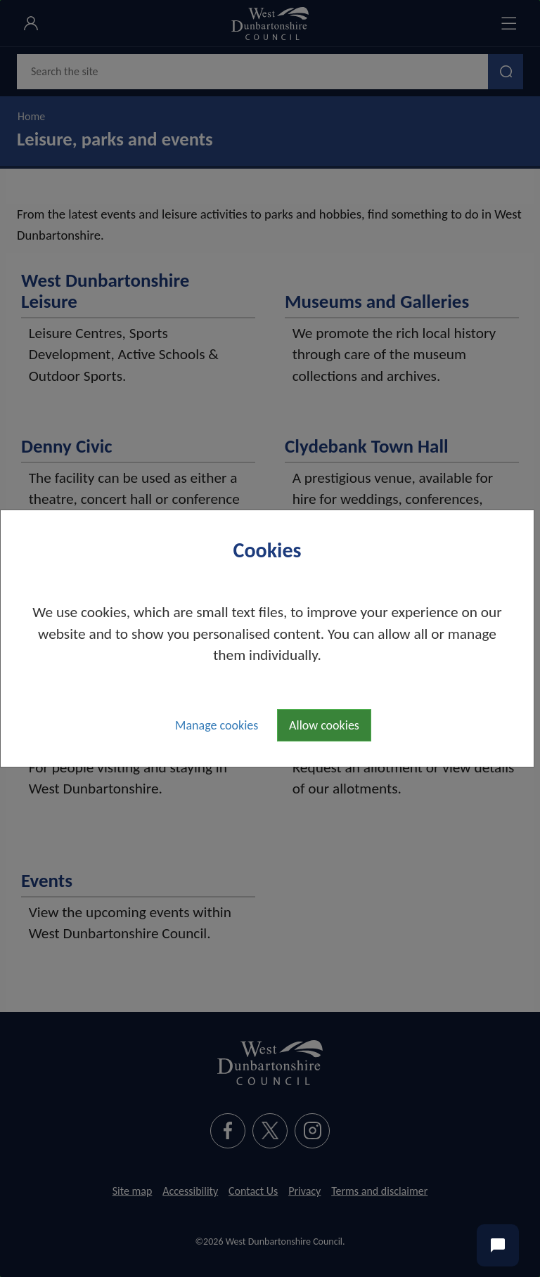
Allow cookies (324, 725)
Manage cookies (216, 725)
